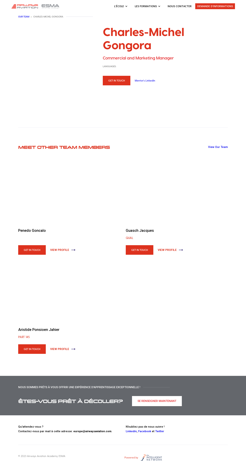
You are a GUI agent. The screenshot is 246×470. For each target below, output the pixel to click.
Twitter (159, 431)
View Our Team (218, 147)
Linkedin (131, 431)
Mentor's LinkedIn (145, 80)
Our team (23, 16)
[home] (35, 6)
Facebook (144, 431)
